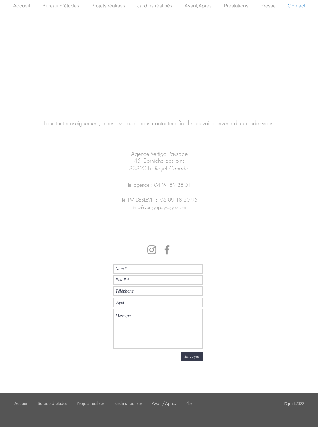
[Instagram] (152, 250)
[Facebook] (167, 250)
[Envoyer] (192, 356)
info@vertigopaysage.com (159, 207)
